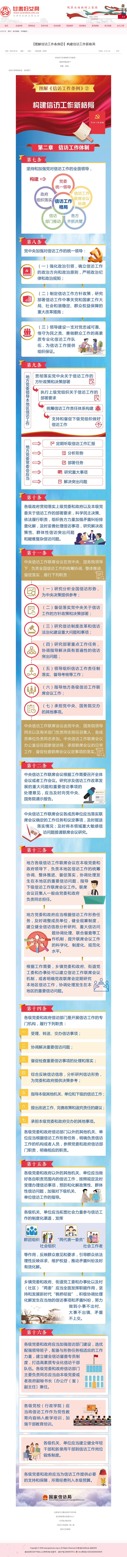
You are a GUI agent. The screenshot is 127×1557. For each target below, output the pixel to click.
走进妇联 (19, 26)
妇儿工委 (120, 26)
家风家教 (95, 26)
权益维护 (69, 26)
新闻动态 (31, 26)
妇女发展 (57, 26)
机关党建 (108, 26)
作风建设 (24, 31)
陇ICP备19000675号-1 (66, 1552)
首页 (6, 26)
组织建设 (82, 26)
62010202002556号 (88, 1552)
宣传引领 (44, 26)
